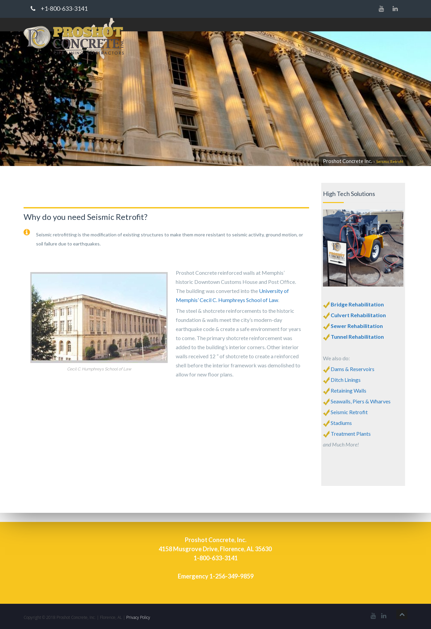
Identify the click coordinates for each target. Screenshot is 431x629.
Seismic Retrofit (349, 412)
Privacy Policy (138, 617)
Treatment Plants (351, 433)
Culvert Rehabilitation (358, 315)
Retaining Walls (348, 390)
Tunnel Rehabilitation (357, 336)
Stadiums (341, 423)
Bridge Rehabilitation (357, 304)
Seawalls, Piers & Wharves (361, 401)
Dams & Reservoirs (352, 369)
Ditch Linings (342, 379)
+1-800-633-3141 (59, 8)
